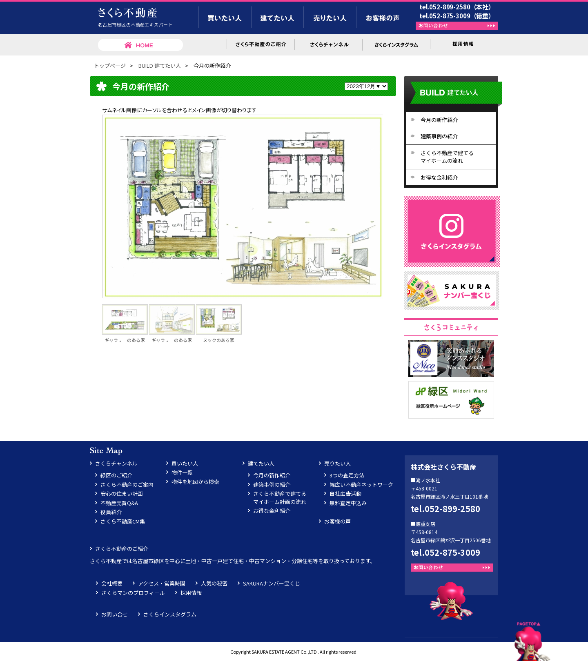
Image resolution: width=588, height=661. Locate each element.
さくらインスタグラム (169, 614)
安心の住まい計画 (121, 493)
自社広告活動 (345, 493)
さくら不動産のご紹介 (121, 548)
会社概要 (111, 583)
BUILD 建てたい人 (159, 65)
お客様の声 (337, 521)
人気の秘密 (214, 583)
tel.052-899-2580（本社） (456, 7)
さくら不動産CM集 (122, 521)
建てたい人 (261, 463)
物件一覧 (182, 472)
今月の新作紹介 (439, 120)
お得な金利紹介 (439, 177)
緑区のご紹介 (116, 475)
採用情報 (191, 593)
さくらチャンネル (116, 463)
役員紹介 (111, 512)
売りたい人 (337, 463)
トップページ (110, 65)
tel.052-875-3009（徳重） (456, 16)
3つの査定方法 (347, 475)
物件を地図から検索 (195, 482)
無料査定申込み (348, 503)
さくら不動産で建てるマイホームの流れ (447, 157)
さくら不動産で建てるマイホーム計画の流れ (279, 498)
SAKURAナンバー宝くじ (271, 583)
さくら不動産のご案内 (127, 484)
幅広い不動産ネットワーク (361, 484)
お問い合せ (114, 614)
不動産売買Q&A (119, 503)
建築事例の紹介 (439, 136)
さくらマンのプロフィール (133, 593)
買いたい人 (185, 463)
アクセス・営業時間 (161, 583)
